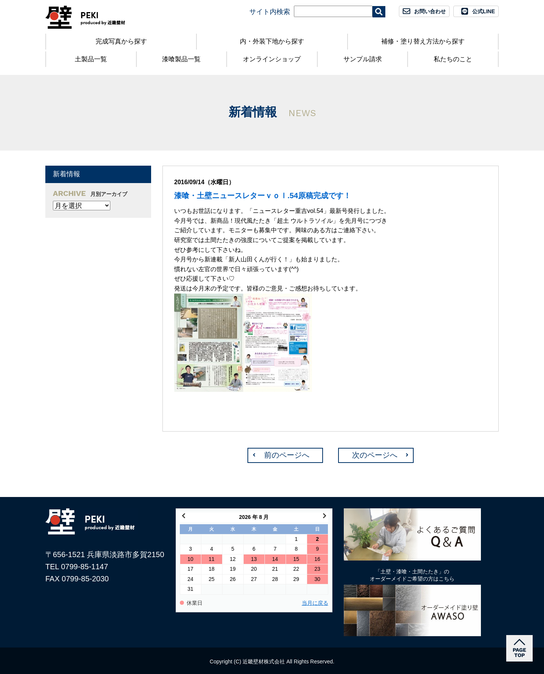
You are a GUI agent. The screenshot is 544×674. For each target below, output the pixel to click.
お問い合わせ (430, 11)
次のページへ (374, 455)
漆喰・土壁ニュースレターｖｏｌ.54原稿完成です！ (262, 195)
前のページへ (286, 455)
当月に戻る (315, 603)
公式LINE (483, 11)
